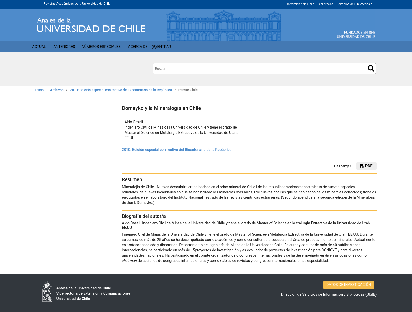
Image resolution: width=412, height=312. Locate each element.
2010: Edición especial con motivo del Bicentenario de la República (121, 90)
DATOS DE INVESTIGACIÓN (348, 285)
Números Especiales (101, 47)
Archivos (57, 90)
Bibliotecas (325, 4)
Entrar (164, 47)
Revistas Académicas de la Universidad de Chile (77, 4)
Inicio (39, 90)
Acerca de (138, 47)
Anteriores (64, 47)
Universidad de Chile (300, 4)
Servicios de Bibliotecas (353, 4)
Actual (39, 47)
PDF (366, 165)
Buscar (371, 68)
